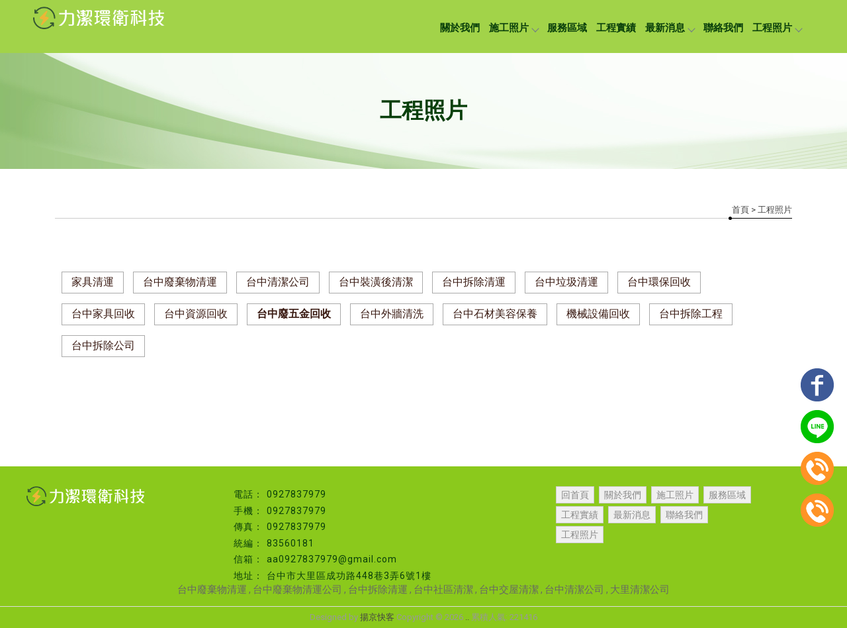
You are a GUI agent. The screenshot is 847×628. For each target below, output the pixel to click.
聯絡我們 (723, 28)
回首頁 (575, 495)
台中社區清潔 (443, 590)
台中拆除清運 (474, 282)
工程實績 (616, 28)
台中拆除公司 (103, 345)
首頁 (740, 210)
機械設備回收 (598, 313)
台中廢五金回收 (294, 313)
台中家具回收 (103, 313)
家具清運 (92, 282)
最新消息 (669, 28)
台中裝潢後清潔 (376, 282)
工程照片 (776, 28)
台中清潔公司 (278, 282)
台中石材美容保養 (495, 313)
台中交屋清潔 (509, 590)
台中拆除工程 (691, 313)
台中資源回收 (196, 313)
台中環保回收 (659, 282)
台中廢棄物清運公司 (297, 590)
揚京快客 (377, 617)
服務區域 (567, 28)
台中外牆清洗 (392, 313)
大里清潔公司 (640, 590)
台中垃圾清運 (566, 282)
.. (467, 617)
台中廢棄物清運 (180, 282)
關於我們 (460, 28)
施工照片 (513, 28)
